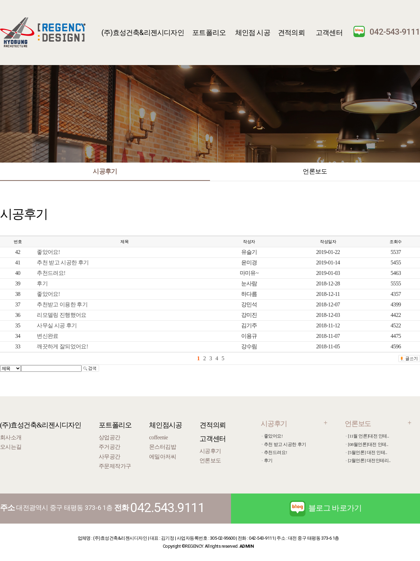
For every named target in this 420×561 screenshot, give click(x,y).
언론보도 (315, 171)
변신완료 (47, 336)
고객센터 (329, 32)
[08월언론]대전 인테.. (368, 444)
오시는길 (10, 447)
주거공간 (109, 447)
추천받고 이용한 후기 (62, 304)
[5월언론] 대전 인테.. (367, 452)
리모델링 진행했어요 (61, 315)
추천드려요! (51, 273)
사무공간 (109, 457)
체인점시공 (165, 425)
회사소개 (10, 437)
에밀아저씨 (162, 457)
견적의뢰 (291, 32)
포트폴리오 (209, 32)
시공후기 (105, 171)
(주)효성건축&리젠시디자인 (143, 32)
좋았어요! (48, 252)
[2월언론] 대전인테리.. (369, 460)
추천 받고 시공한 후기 (63, 262)
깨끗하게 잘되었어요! (62, 346)
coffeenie (158, 437)
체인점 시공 (252, 32)
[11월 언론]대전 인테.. (368, 436)
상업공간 (109, 437)
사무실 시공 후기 (57, 325)
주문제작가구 (115, 466)
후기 (42, 283)
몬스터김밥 (162, 447)
